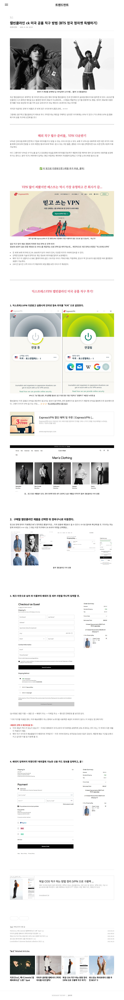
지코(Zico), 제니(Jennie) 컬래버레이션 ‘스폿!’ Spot (25, 931)
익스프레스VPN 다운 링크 (58, 403)
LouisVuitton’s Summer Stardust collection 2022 (26, 941)
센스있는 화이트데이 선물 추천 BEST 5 (21, 939)
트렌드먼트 (62, 4)
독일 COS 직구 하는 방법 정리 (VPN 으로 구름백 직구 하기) (28, 936)
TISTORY (62, 995)
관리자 (70, 995)
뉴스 (11, 927)
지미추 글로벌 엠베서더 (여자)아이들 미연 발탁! (24, 933)
